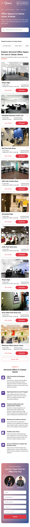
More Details (8, 90)
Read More (4, 59)
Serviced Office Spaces (9, 9)
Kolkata (17, 9)
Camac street (23, 9)
